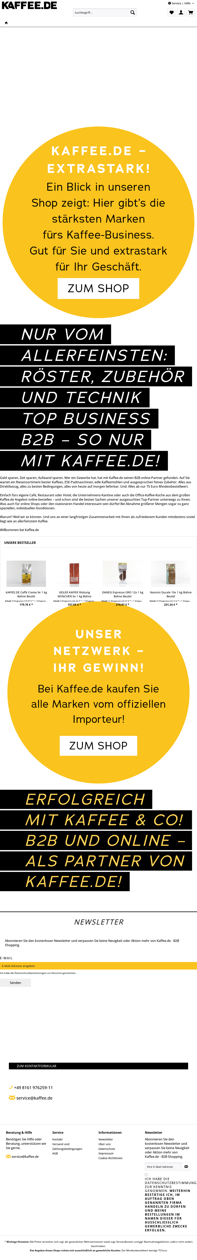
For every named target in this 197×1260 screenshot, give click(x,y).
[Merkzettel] (171, 12)
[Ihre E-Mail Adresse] (163, 1167)
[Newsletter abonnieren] (186, 1167)
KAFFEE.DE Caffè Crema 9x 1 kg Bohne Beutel (26, 594)
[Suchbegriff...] (105, 12)
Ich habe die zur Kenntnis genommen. (168, 1204)
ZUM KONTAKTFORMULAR (36, 1066)
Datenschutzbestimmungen (30, 973)
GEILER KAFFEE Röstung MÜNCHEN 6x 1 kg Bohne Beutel (74, 594)
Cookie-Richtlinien (110, 1158)
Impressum (106, 1153)
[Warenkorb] (191, 12)
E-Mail (6, 958)
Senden (15, 983)
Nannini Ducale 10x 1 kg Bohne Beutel (171, 594)
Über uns (104, 1144)
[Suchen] (133, 12)
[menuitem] (105, 12)
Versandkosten (124, 1241)
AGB (55, 1153)
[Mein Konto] (181, 12)
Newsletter (105, 1139)
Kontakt (57, 1139)
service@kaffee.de (25, 1156)
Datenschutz (106, 1149)
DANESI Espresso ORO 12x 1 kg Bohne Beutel (122, 594)
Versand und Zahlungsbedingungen (67, 1146)
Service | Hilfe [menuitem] (179, 3)
